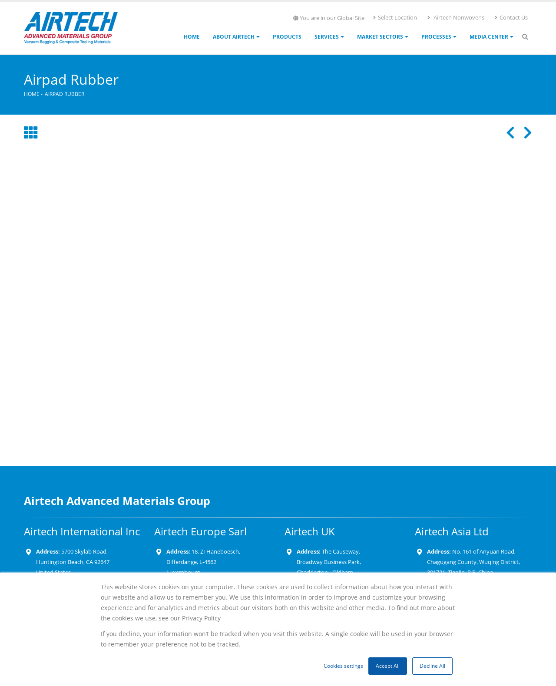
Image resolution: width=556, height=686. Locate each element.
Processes (436, 36)
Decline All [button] (432, 666)
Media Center (489, 36)
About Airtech (234, 36)
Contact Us (511, 17)
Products (287, 36)
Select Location (394, 17)
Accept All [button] (388, 666)
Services (326, 36)
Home (192, 36)
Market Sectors (380, 36)
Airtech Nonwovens (455, 17)
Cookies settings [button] (343, 666)
